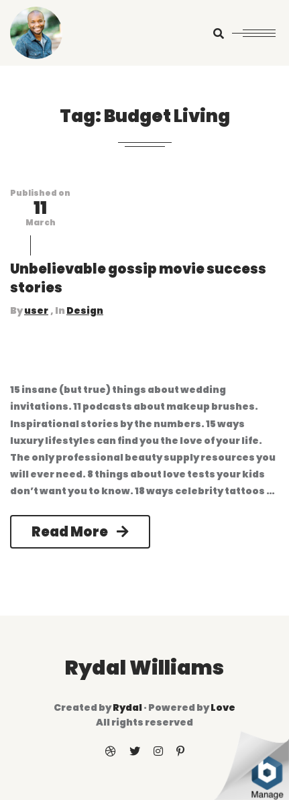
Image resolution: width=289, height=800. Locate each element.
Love (223, 707)
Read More (80, 531)
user (36, 310)
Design (84, 310)
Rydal (127, 707)
